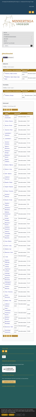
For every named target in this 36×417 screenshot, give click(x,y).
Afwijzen (11, 414)
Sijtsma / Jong (8, 169)
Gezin (7, 113)
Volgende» (15, 109)
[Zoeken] (31, 46)
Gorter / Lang (8, 245)
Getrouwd (17, 113)
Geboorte (25, 70)
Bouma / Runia (8, 125)
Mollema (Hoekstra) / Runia (8, 214)
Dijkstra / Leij (8, 249)
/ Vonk (6, 256)
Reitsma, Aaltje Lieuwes (11, 73)
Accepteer (5, 414)
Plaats (5, 57)
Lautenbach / (8, 138)
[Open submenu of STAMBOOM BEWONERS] (31, 37)
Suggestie (10, 57)
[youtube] (33, 12)
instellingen (12, 412)
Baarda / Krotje (8, 199)
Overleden (25, 91)
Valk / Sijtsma (8, 173)
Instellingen (18, 414)
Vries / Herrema (9, 291)
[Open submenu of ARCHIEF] (31, 39)
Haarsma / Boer (9, 129)
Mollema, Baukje (9, 95)
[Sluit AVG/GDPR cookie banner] (24, 415)
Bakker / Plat (8, 300)
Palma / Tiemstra (9, 191)
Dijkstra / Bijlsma (9, 164)
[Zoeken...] (17, 46)
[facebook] (30, 12)
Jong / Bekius (8, 241)
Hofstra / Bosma (9, 121)
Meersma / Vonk (9, 252)
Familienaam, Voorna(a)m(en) (13, 70)
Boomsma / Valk (9, 326)
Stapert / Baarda (9, 186)
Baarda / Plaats (8, 182)
